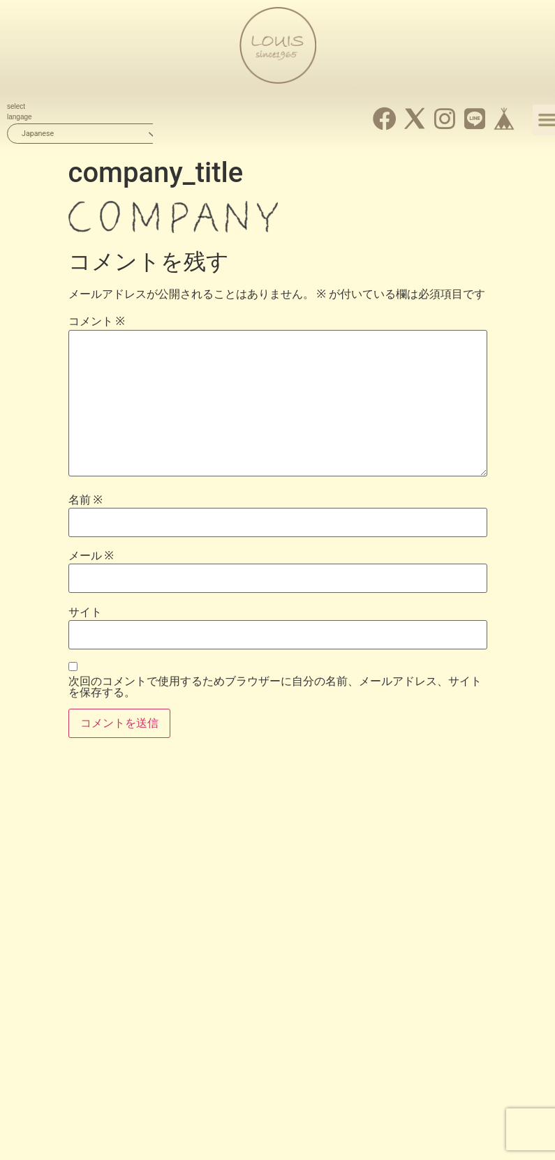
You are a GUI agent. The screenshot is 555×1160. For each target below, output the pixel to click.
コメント (96, 321)
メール (91, 556)
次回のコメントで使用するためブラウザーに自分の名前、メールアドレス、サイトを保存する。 (275, 687)
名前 (85, 500)
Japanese (38, 133)
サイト (85, 612)
